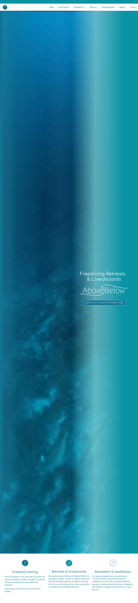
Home (51, 7)
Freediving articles (107, 7)
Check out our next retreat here (103, 303)
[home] (3, 7)
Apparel (122, 7)
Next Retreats (63, 7)
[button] (79, 7)
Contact (133, 7)
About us (93, 7)
